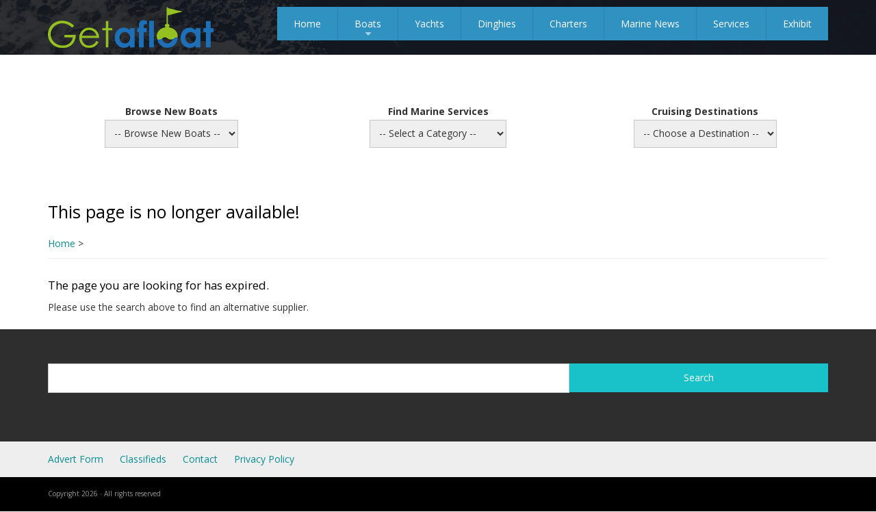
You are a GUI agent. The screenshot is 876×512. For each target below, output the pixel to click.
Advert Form (75, 458)
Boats (368, 28)
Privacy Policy (264, 458)
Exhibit (797, 23)
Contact (200, 458)
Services (731, 23)
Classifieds (143, 458)
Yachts (429, 23)
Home (307, 23)
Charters (568, 23)
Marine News (650, 23)
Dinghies (497, 23)
